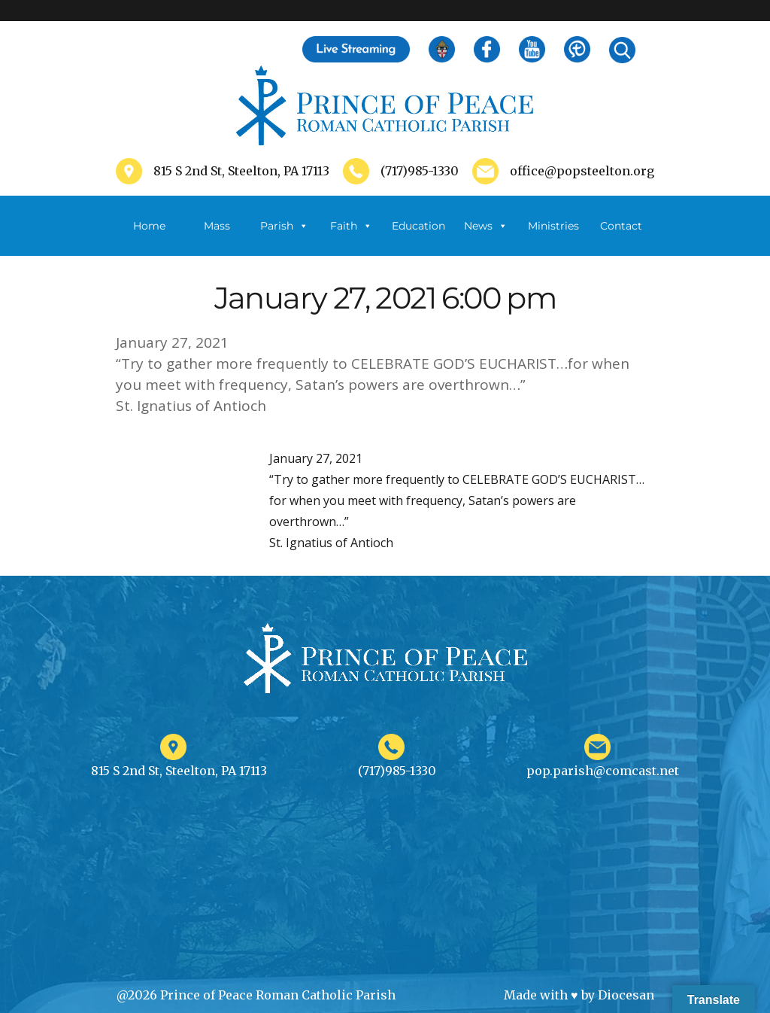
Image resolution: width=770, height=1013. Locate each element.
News (486, 226)
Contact (621, 226)
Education (418, 226)
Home (149, 226)
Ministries (553, 237)
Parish (284, 226)
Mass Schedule (216, 237)
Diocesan (626, 994)
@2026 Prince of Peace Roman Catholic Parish (256, 994)
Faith (351, 226)
